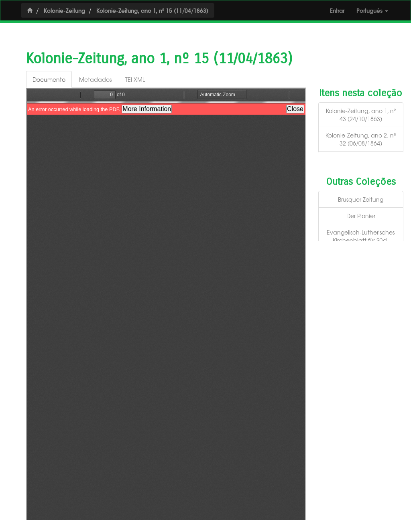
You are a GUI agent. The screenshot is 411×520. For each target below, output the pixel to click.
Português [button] (372, 10)
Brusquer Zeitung (360, 199)
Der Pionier (360, 216)
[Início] (30, 10)
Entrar (337, 10)
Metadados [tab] (95, 79)
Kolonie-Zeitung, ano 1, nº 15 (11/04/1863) (152, 10)
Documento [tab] (49, 79)
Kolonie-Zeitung (64, 10)
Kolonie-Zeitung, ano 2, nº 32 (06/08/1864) (361, 139)
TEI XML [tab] (135, 79)
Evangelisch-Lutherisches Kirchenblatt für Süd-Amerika (361, 240)
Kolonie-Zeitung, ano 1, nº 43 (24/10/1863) (361, 115)
